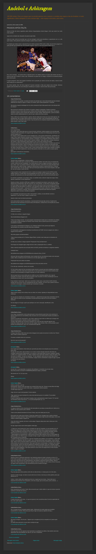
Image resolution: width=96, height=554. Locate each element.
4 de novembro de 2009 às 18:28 (18, 534)
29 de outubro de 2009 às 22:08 (18, 342)
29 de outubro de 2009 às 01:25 (18, 204)
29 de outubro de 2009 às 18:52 (18, 307)
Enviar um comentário (14, 537)
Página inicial (36, 540)
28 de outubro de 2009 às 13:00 (18, 123)
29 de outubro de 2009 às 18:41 (18, 286)
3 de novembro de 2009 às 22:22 (18, 512)
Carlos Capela (14, 158)
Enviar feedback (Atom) (18, 543)
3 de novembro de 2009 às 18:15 (18, 492)
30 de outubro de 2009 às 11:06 (18, 451)
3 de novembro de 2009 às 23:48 (18, 524)
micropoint (13, 347)
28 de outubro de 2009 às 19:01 (18, 153)
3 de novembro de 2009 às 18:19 (18, 502)
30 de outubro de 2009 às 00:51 (18, 378)
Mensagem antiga (58, 540)
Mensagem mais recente (13, 540)
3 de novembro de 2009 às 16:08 (18, 482)
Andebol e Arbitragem (29, 8)
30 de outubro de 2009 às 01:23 (18, 401)
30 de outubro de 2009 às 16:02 (18, 465)
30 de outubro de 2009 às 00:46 (18, 362)
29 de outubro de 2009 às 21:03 (18, 326)
